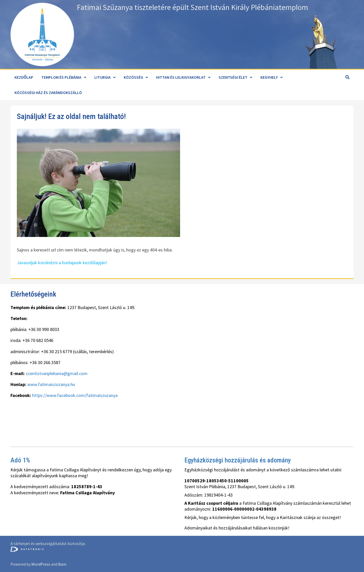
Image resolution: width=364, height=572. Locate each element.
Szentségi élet (233, 77)
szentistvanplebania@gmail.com (56, 373)
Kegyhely (269, 77)
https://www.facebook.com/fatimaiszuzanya (75, 395)
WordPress (40, 564)
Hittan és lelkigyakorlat (181, 77)
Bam (62, 564)
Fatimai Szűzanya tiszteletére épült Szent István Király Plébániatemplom (192, 7)
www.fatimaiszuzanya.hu (51, 384)
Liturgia (102, 77)
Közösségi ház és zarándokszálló (48, 92)
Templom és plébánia (61, 77)
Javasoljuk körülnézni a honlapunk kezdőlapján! (62, 262)
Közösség (133, 77)
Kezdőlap (24, 77)
